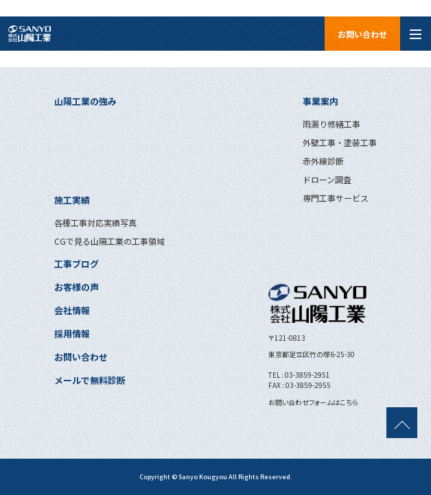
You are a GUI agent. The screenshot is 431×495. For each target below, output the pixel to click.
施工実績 (72, 199)
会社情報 (72, 310)
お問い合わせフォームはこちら (313, 402)
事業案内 (320, 101)
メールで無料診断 (90, 380)
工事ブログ (76, 263)
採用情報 (72, 333)
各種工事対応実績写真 (95, 222)
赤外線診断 (323, 161)
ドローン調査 (327, 179)
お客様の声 (76, 286)
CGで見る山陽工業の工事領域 (109, 241)
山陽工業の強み (85, 101)
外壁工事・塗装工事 (340, 142)
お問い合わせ (362, 34)
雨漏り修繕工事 (331, 124)
